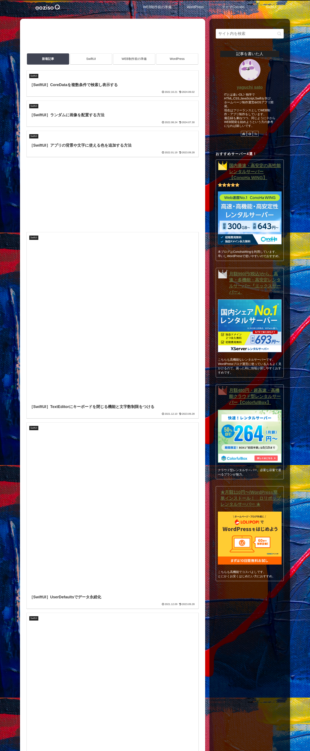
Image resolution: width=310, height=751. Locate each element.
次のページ (113, 466)
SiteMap (121, 712)
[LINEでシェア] (60, 583)
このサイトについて (131, 690)
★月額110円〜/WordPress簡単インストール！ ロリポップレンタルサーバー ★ (250, 498)
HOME (120, 679)
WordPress (177, 59)
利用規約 (122, 701)
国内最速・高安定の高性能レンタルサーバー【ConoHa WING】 (255, 171)
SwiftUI (91, 59)
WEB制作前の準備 (134, 59)
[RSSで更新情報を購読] (256, 134)
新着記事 (48, 59)
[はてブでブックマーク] (50, 583)
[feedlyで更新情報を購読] (250, 134)
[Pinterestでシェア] (69, 583)
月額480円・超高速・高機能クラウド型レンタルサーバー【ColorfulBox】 (255, 396)
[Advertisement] (112, 36)
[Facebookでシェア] (40, 583)
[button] (79, 583)
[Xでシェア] (30, 583)
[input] (250, 34)
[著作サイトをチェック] (243, 134)
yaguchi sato (250, 87)
